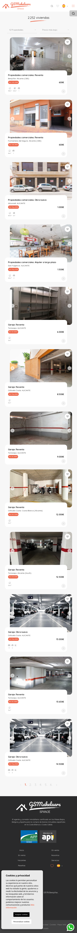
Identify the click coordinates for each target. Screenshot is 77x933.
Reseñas (21, 865)
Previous (12, 56)
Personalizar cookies (21, 921)
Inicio (22, 850)
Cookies (53, 924)
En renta (21, 855)
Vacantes (22, 860)
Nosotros (55, 855)
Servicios (55, 860)
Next (69, 56)
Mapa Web (61, 924)
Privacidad (44, 924)
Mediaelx (45, 928)
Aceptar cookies (21, 914)
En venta (55, 850)
